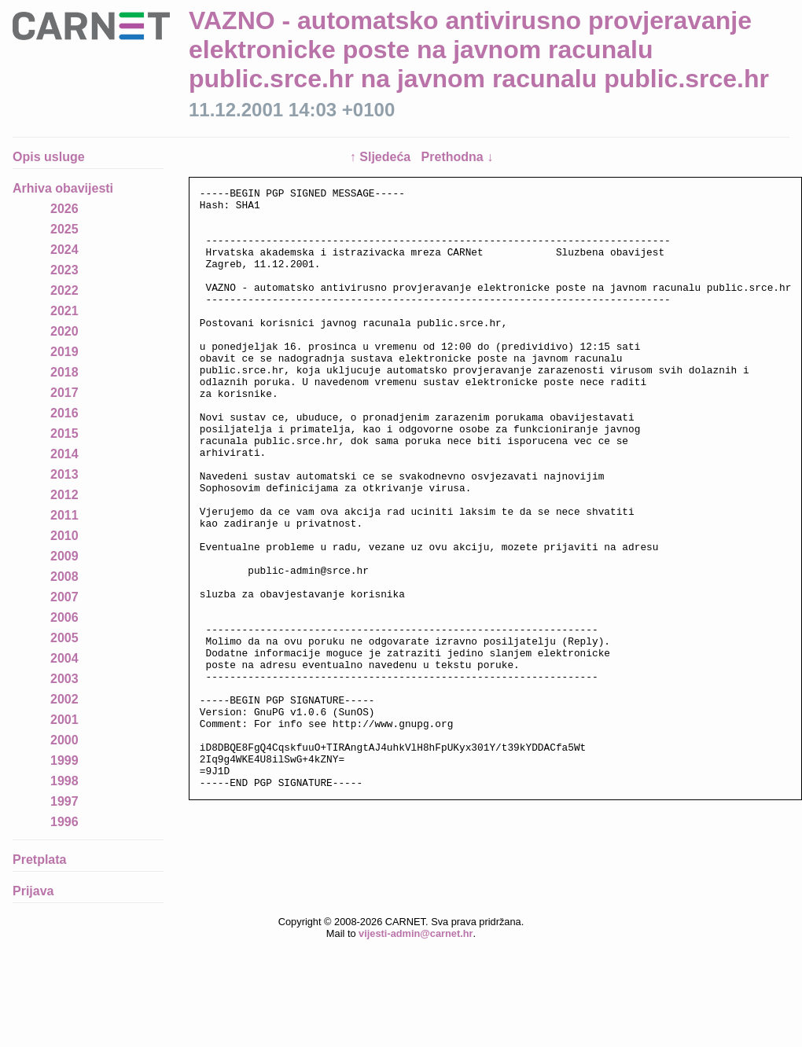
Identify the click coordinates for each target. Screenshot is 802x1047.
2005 (64, 638)
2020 (64, 331)
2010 (64, 535)
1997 (64, 801)
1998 (64, 781)
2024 (64, 249)
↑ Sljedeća (382, 156)
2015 (64, 433)
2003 (64, 678)
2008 (64, 576)
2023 (64, 270)
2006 (64, 617)
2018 (64, 372)
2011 (64, 515)
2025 (64, 229)
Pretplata (39, 859)
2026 (64, 208)
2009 (64, 556)
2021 (64, 311)
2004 (64, 658)
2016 (64, 413)
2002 (64, 699)
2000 (64, 740)
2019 (64, 351)
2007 (64, 597)
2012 (64, 494)
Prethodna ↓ (457, 156)
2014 (64, 454)
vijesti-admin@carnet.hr (416, 947)
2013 (64, 474)
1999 (64, 760)
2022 (64, 290)
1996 (64, 821)
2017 (64, 392)
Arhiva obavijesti (63, 188)
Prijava (33, 891)
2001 (64, 719)
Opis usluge (49, 156)
